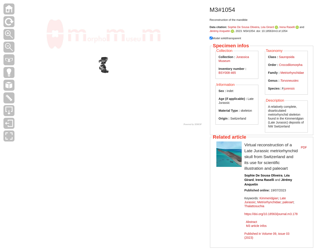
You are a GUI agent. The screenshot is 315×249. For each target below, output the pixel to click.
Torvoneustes (289, 80)
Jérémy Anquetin (220, 31)
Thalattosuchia (254, 206)
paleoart (288, 202)
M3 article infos (256, 226)
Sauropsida (286, 57)
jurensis (289, 88)
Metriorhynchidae (292, 72)
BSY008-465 (227, 72)
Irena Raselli (287, 27)
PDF (304, 147)
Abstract (251, 222)
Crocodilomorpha (291, 65)
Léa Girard (267, 27)
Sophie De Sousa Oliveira (243, 27)
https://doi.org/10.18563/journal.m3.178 (271, 214)
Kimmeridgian (268, 198)
